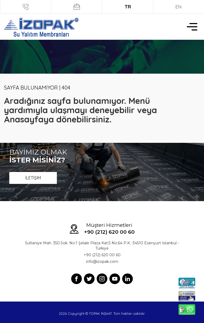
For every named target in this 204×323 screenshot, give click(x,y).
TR (128, 7)
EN (178, 7)
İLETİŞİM (33, 177)
